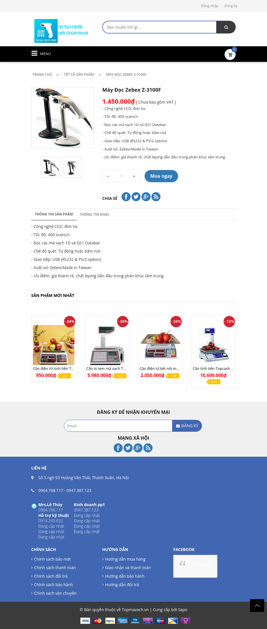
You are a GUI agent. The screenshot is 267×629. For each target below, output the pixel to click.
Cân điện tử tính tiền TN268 (56, 368)
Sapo (182, 609)
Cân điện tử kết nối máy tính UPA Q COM (174, 368)
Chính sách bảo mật (52, 559)
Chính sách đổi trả (51, 576)
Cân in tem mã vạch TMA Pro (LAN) (116, 368)
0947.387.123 (78, 490)
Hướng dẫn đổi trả (122, 584)
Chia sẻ (109, 198)
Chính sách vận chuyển (55, 593)
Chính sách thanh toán (55, 567)
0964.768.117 (50, 490)
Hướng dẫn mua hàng (125, 559)
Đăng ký (230, 5)
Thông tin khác (94, 214)
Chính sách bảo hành (53, 584)
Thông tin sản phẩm (54, 214)
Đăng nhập (209, 5)
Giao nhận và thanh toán (128, 567)
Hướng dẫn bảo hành (124, 576)
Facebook (204, 565)
